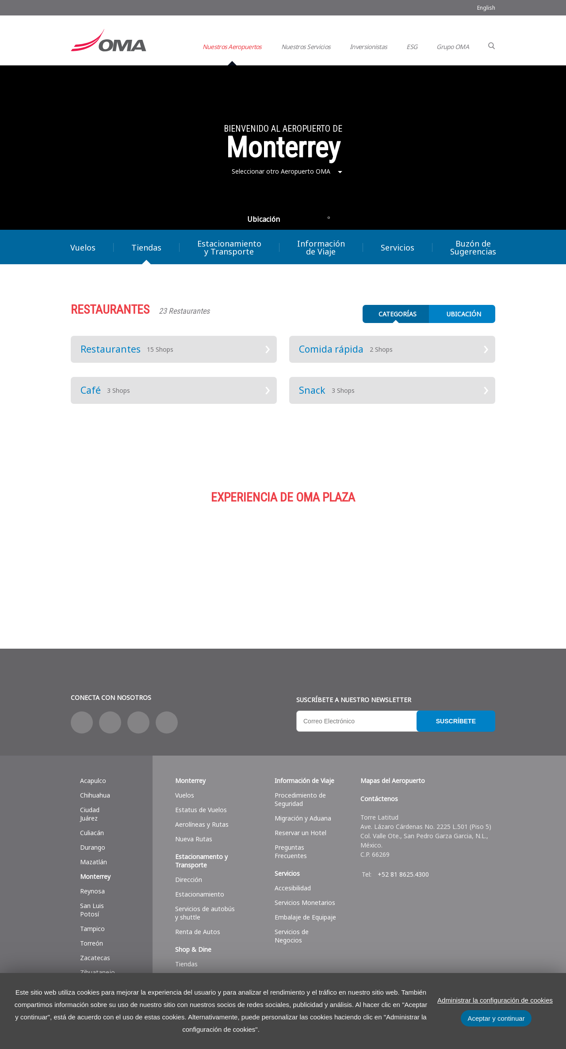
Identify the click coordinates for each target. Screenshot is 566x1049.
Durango (92, 847)
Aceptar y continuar (495, 1018)
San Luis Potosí (92, 909)
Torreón (91, 943)
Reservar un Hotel (300, 833)
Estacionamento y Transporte (201, 860)
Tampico (92, 928)
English (486, 7)
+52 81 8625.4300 (403, 874)
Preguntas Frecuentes (291, 851)
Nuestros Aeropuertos (232, 46)
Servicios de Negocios (292, 935)
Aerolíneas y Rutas (202, 824)
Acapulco (93, 780)
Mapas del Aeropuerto (392, 780)
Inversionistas (368, 46)
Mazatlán (93, 862)
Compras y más (141, 560)
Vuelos (83, 247)
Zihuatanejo (97, 972)
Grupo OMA (452, 46)
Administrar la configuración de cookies (495, 1000)
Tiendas (146, 247)
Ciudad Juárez (89, 814)
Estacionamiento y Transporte (229, 247)
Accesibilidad (293, 888)
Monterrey (95, 876)
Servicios (397, 247)
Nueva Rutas (193, 839)
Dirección (188, 879)
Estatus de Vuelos (201, 810)
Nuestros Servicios (305, 46)
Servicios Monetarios (305, 902)
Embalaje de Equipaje (305, 917)
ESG (411, 46)
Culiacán (92, 833)
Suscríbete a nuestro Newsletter (353, 700)
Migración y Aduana (303, 818)
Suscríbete (456, 721)
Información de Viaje (321, 247)
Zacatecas (95, 958)
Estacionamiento (283, 560)
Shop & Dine (193, 949)
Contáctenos (379, 798)
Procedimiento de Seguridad (300, 799)
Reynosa (92, 891)
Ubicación (263, 219)
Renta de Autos (197, 931)
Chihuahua (95, 795)
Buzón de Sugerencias (473, 247)
